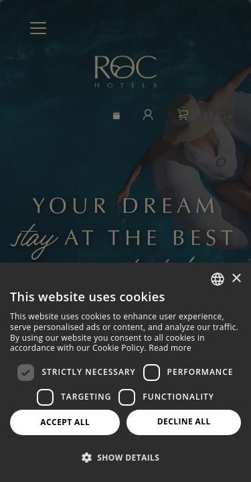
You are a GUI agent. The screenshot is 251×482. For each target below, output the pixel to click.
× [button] (236, 279)
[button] (125, 458)
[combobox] (217, 279)
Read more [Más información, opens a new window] (170, 347)
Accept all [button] (65, 422)
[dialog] (125, 372)
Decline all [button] (184, 421)
